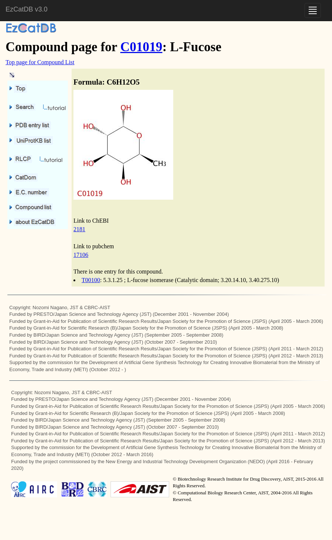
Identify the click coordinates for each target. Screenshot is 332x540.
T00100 (91, 280)
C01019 (141, 47)
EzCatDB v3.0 (26, 9)
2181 (79, 229)
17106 (80, 255)
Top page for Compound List (40, 62)
